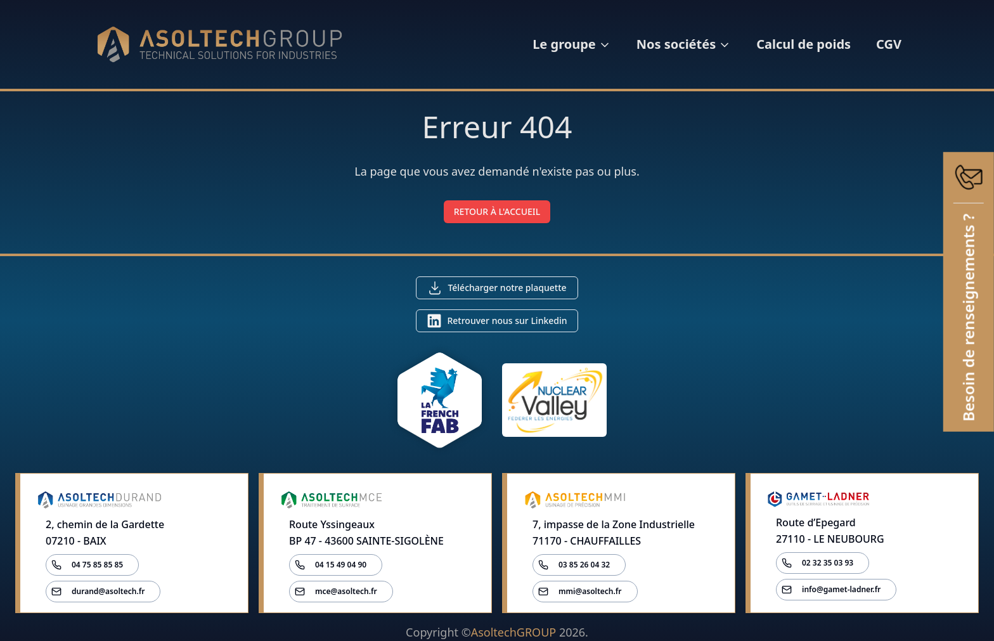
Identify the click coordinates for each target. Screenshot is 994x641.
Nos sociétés (683, 44)
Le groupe (571, 44)
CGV (888, 44)
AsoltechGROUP (513, 632)
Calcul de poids (803, 44)
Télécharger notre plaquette (507, 288)
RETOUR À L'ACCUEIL (497, 211)
